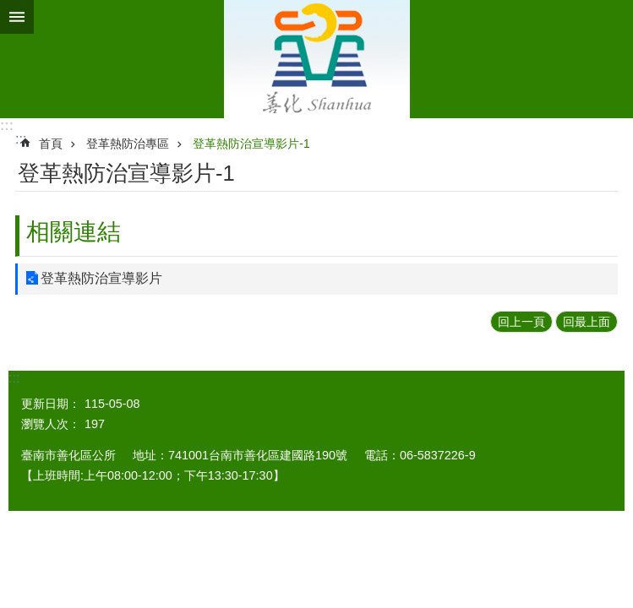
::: (7, 125)
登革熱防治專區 (127, 143)
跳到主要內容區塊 (8, 8)
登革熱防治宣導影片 (101, 278)
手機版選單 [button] (17, 17)
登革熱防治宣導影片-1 (251, 143)
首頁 (51, 143)
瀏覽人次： (50, 424)
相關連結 (73, 232)
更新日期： (50, 403)
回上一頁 (521, 321)
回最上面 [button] (586, 321)
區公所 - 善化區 (316, 59)
